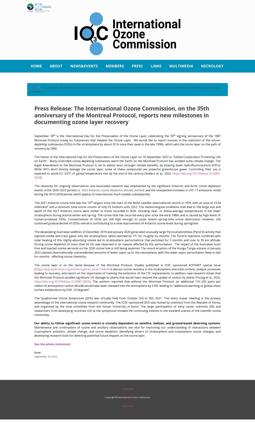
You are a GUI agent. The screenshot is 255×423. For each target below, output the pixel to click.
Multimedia (181, 66)
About (56, 66)
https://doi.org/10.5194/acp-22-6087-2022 (61, 281)
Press (137, 66)
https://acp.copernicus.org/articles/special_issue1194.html (73, 269)
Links (156, 66)
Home (36, 66)
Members (115, 66)
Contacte (127, 389)
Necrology (212, 66)
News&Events (84, 66)
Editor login (127, 406)
